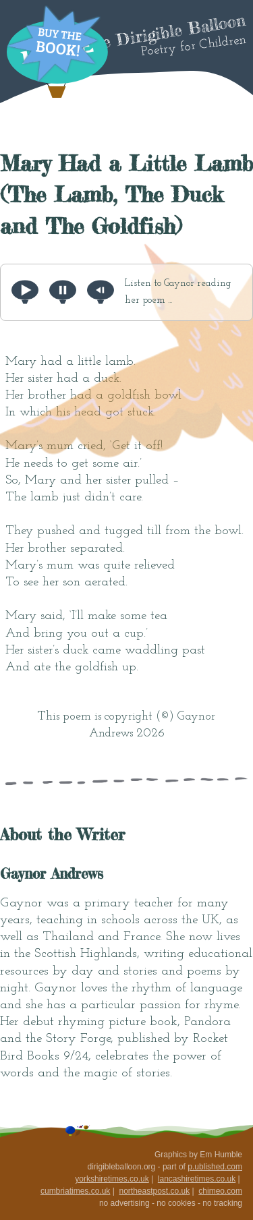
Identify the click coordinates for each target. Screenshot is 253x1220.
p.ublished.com (215, 1166)
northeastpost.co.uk (154, 1191)
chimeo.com (220, 1191)
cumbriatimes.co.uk (75, 1191)
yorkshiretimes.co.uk (111, 1179)
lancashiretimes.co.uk (196, 1179)
